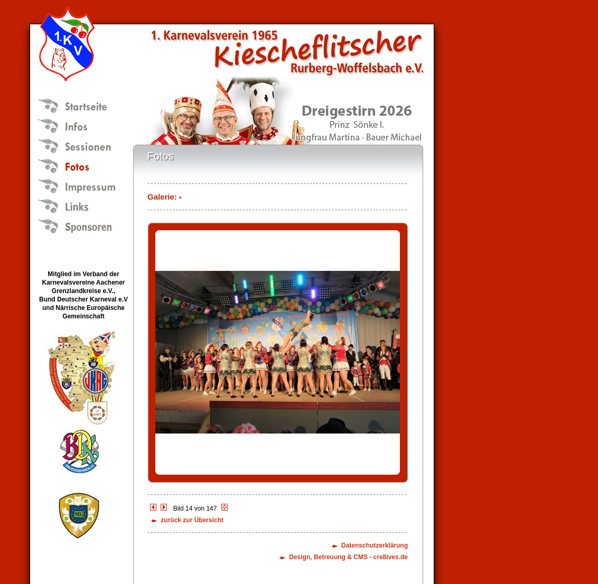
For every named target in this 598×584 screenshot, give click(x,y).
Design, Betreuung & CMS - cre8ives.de (348, 557)
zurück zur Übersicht (192, 520)
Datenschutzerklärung (374, 545)
